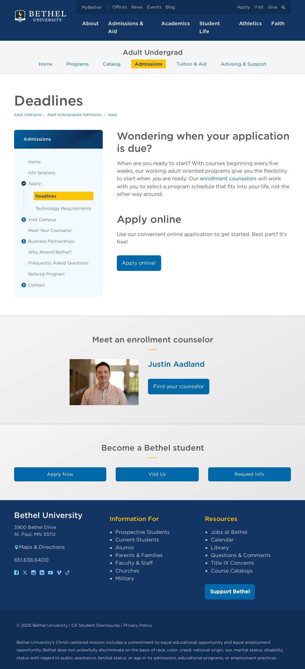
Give (272, 7)
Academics (175, 23)
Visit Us (157, 474)
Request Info (249, 474)
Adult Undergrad (27, 115)
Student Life (209, 27)
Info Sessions (41, 172)
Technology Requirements (63, 208)
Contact (36, 284)
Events (154, 7)
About (90, 23)
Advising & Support (243, 64)
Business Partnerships (51, 241)
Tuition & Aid (191, 64)
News (137, 7)
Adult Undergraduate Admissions (74, 115)
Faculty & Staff (134, 563)
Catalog (112, 64)
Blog (170, 7)
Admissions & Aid (125, 27)
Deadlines (46, 195)
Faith (277, 23)
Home (45, 64)
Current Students (137, 539)
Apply (243, 7)
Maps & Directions (39, 547)
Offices (119, 7)
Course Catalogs (232, 571)
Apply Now (60, 474)
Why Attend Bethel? (50, 251)
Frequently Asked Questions (58, 262)
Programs (77, 64)
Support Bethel (230, 591)
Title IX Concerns (232, 563)
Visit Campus (42, 219)
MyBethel (92, 7)
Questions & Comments (241, 555)
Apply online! (139, 263)
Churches (127, 571)
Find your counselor (178, 386)
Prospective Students (142, 532)
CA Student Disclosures (95, 625)
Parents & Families (139, 555)
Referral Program (46, 273)
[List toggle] (23, 183)
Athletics (250, 23)
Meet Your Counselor (50, 230)
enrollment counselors (228, 178)
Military (124, 578)
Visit (259, 7)
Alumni (124, 547)
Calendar (222, 539)
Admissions (148, 64)
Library (220, 547)
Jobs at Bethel (229, 532)
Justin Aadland (176, 364)
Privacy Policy (137, 625)
